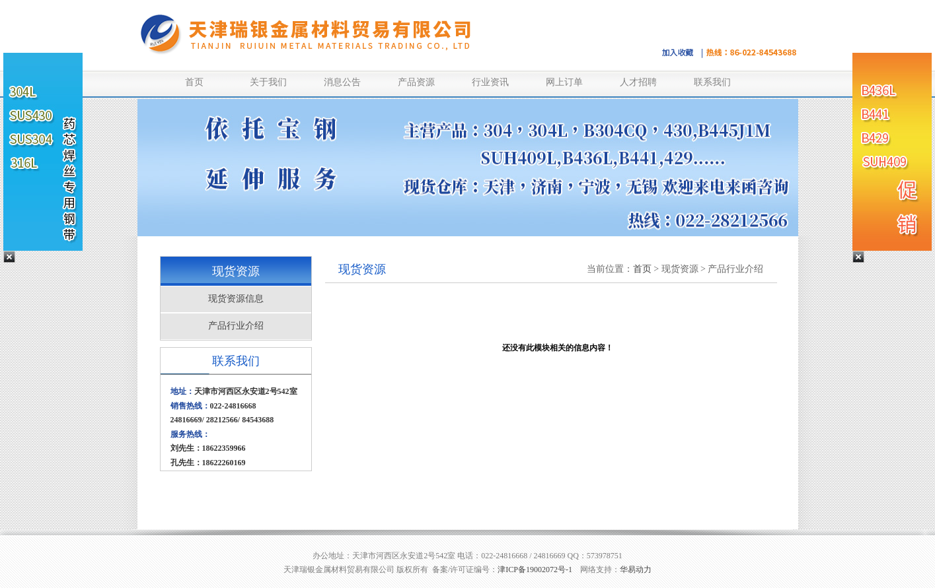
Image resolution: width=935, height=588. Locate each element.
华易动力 (636, 569)
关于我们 (268, 82)
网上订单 (564, 82)
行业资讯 (490, 82)
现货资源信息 (236, 299)
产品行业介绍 (236, 326)
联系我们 (712, 82)
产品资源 (416, 82)
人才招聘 (638, 82)
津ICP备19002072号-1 (535, 569)
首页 (194, 82)
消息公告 (342, 82)
